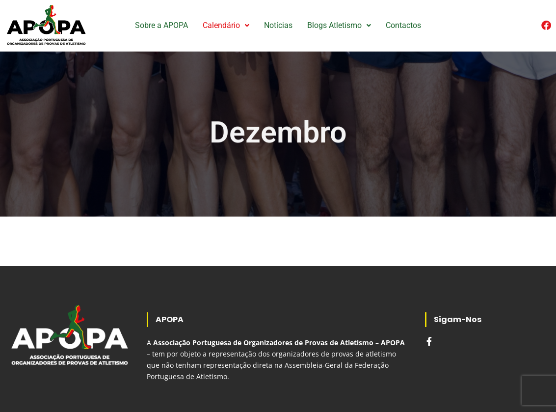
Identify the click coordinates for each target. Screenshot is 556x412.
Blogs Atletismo (339, 25)
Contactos (403, 25)
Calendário (226, 25)
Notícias (278, 25)
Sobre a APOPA (161, 25)
